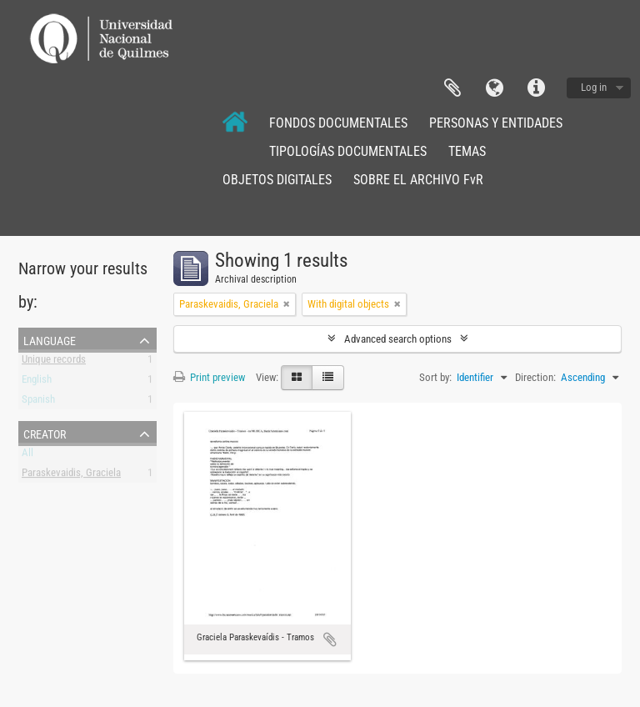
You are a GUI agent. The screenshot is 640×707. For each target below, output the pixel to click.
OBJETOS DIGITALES (277, 180)
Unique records (54, 362)
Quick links (536, 88)
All (27, 455)
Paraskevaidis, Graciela (71, 475)
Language (494, 88)
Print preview (209, 377)
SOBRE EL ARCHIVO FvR (418, 180)
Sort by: (435, 377)
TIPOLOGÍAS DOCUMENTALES (348, 151)
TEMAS (467, 151)
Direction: (535, 377)
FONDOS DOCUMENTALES (338, 123)
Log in (594, 87)
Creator (44, 433)
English (37, 382)
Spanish (38, 402)
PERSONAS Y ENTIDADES (495, 123)
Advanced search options (398, 339)
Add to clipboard (330, 639)
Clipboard (452, 88)
